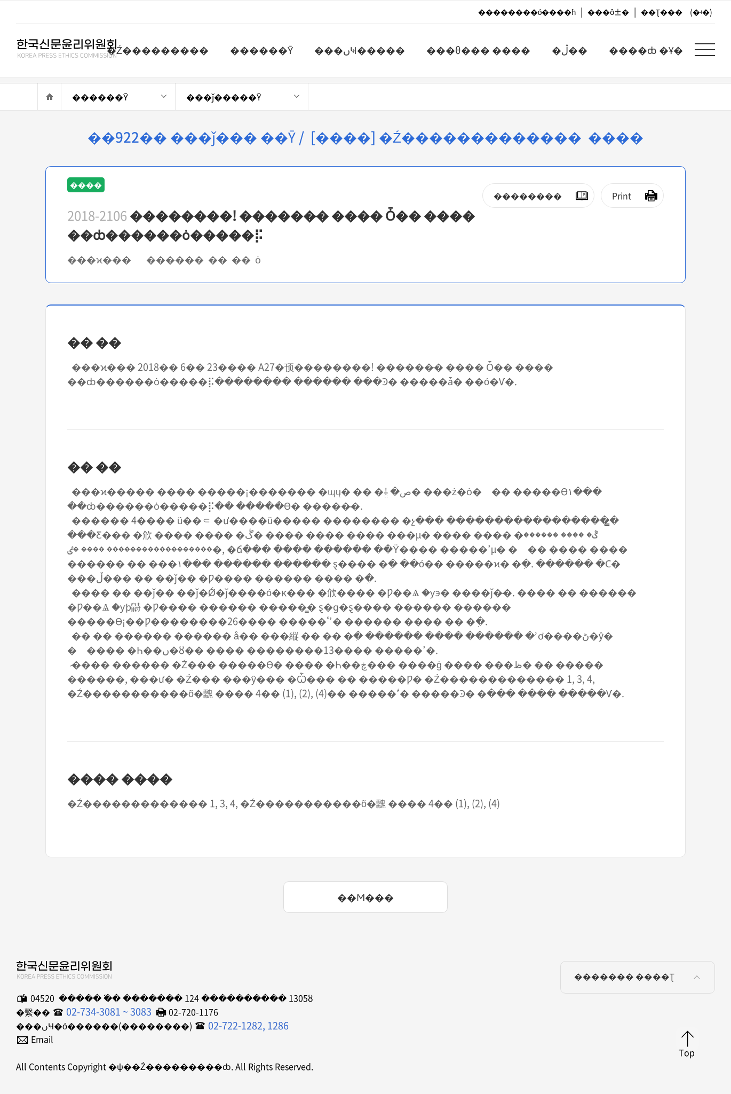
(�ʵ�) (701, 11)
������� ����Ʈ (639, 977)
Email (42, 1039)
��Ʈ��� (661, 11)
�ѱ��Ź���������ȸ (58, 49)
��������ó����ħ (527, 11)
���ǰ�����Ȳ (223, 96)
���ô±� (608, 11)
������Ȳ (100, 96)
